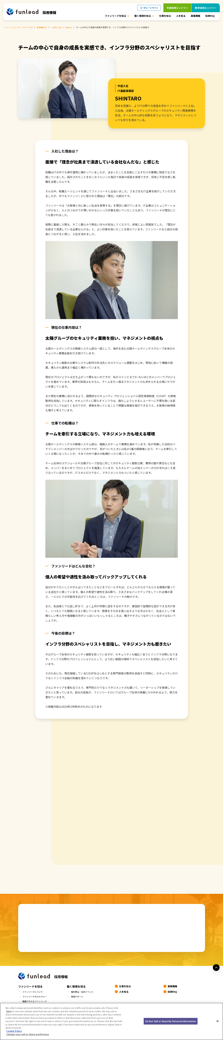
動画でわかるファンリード (36, 1002)
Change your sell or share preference (27, 1035)
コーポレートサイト (149, 7)
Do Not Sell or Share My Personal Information (170, 1022)
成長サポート (78, 997)
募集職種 (195, 15)
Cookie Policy (14, 1032)
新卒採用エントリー (205, 7)
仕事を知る (165, 15)
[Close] (217, 1022)
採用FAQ (210, 15)
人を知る (181, 15)
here (9, 1012)
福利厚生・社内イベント (84, 992)
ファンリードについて (34, 992)
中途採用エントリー (177, 7)
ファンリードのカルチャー (36, 997)
